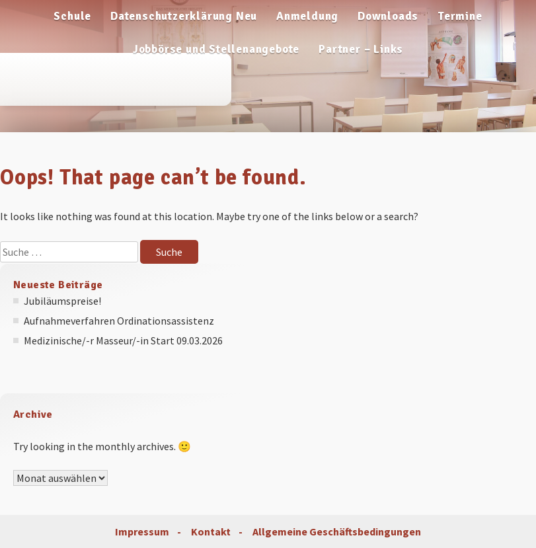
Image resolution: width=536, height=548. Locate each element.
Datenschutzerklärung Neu (183, 16)
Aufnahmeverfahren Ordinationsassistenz (119, 320)
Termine (460, 16)
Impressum (142, 531)
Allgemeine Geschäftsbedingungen (336, 531)
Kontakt (211, 531)
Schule (72, 16)
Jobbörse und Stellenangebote (216, 49)
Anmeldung (307, 16)
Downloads (388, 16)
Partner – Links (361, 49)
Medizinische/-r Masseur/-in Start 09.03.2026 (123, 340)
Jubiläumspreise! (62, 300)
